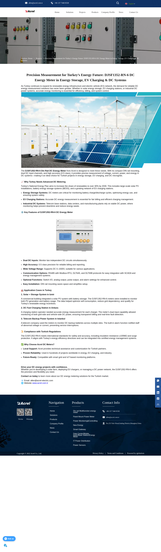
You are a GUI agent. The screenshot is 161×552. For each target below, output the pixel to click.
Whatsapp (29, 419)
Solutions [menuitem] (69, 12)
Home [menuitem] (57, 12)
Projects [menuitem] (82, 12)
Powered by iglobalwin (135, 453)
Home (30, 58)
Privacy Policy (98, 453)
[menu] (95, 12)
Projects (38, 58)
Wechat (20, 419)
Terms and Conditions (115, 453)
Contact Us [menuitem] (133, 12)
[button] (95, 12)
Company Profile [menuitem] (108, 12)
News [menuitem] (121, 12)
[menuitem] (95, 12)
